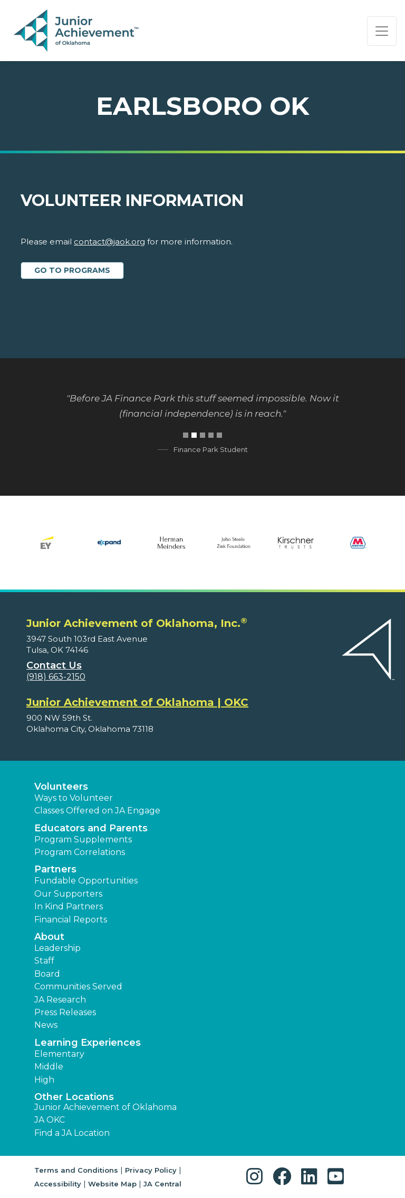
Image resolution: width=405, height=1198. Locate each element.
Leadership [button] (57, 948)
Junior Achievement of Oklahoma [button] (105, 1107)
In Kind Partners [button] (68, 906)
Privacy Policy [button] (151, 1170)
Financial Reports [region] (70, 920)
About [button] (49, 936)
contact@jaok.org (109, 242)
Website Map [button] (112, 1184)
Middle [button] (48, 1067)
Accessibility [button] (57, 1184)
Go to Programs (72, 270)
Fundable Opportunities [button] (86, 881)
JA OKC (49, 1120)
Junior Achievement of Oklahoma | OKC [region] (137, 702)
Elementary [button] (59, 1054)
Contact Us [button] (54, 665)
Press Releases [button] (65, 1012)
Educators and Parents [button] (91, 828)
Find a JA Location (72, 1133)
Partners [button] (55, 869)
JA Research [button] (60, 1000)
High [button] (44, 1080)
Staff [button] (44, 961)
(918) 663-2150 (55, 677)
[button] (257, 1176)
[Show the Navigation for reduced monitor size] (382, 31)
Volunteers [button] (61, 786)
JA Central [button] (162, 1184)
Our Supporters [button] (68, 894)
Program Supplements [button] (83, 839)
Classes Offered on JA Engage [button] (97, 811)
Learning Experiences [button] (87, 1042)
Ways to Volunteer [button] (73, 798)
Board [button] (47, 974)
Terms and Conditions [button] (76, 1170)
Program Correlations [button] (79, 852)
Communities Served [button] (78, 986)
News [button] (45, 1025)
